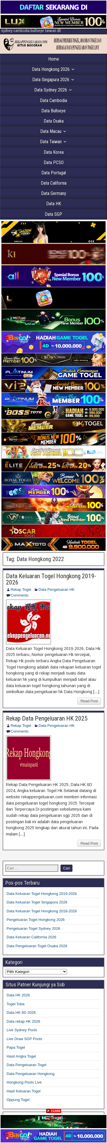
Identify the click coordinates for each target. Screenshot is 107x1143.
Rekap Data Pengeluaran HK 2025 (47, 718)
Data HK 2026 (18, 995)
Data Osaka (54, 121)
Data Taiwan (51, 141)
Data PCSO (54, 162)
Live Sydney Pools (22, 1030)
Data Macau (50, 131)
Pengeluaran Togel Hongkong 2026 (36, 919)
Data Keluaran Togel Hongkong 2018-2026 (42, 911)
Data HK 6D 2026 (21, 1012)
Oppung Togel (18, 1100)
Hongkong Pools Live (24, 1082)
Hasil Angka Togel (21, 1056)
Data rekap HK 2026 (23, 1021)
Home (53, 59)
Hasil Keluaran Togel (24, 1091)
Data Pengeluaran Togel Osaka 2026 (37, 946)
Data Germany (53, 193)
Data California (53, 183)
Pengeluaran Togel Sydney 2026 (33, 928)
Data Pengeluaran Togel (26, 1065)
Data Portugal (53, 172)
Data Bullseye (53, 110)
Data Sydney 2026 (50, 90)
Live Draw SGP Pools (24, 1039)
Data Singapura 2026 (50, 79)
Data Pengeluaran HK (56, 589)
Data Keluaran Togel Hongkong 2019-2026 (51, 579)
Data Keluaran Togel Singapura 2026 (37, 902)
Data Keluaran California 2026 (31, 937)
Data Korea (54, 152)
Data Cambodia (53, 100)
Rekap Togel (21, 589)
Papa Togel (16, 1047)
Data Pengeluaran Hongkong (30, 1074)
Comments (20, 595)
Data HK (53, 203)
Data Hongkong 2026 (51, 69)
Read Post (89, 701)
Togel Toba (16, 1004)
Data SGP (53, 214)
